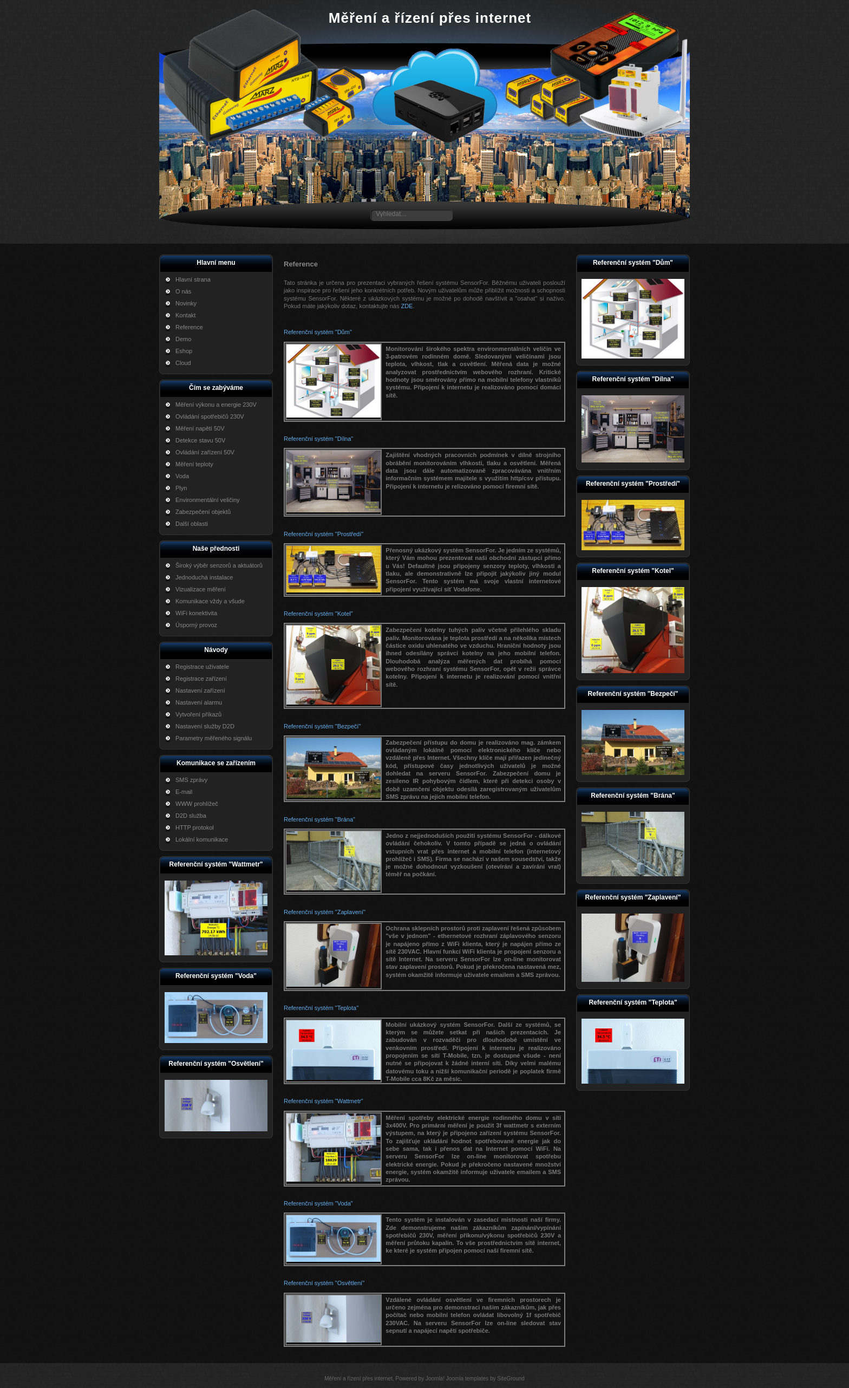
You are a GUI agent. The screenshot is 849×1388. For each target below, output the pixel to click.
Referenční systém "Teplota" (321, 1008)
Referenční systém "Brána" (319, 819)
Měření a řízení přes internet (430, 18)
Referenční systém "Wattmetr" (323, 1101)
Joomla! (435, 1379)
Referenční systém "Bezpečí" (322, 726)
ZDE (407, 306)
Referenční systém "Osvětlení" (324, 1283)
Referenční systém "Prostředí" (323, 534)
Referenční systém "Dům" (318, 332)
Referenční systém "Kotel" (318, 613)
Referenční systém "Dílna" (318, 438)
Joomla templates (467, 1379)
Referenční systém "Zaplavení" (324, 912)
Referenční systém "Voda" (318, 1203)
